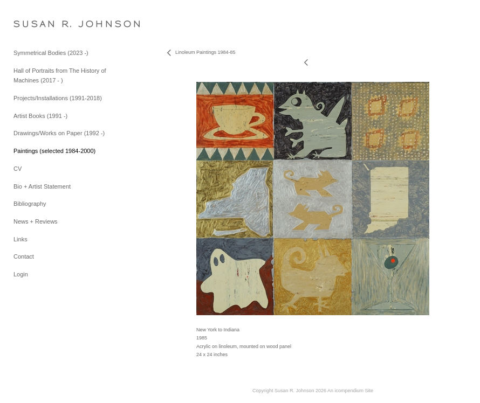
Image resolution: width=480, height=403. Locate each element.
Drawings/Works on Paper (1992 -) (59, 133)
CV (17, 168)
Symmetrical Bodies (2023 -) (50, 53)
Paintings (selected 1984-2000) (54, 151)
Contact (23, 256)
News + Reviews (35, 221)
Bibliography (29, 203)
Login (20, 274)
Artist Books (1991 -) (40, 116)
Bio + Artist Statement (42, 186)
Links (20, 239)
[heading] (40, 24)
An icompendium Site (350, 390)
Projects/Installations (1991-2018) (57, 98)
